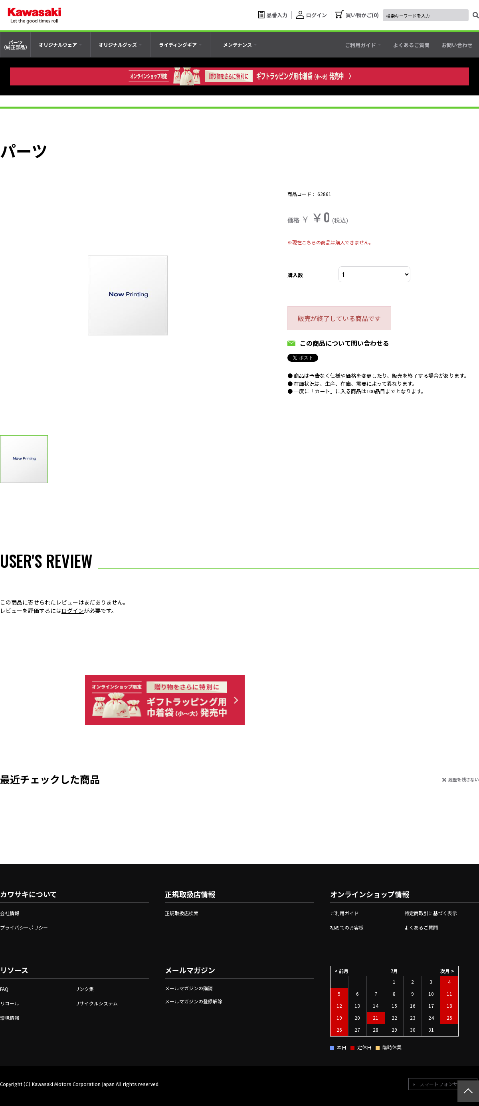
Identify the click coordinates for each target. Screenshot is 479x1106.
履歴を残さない (463, 779)
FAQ (4, 988)
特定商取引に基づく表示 (430, 913)
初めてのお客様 (347, 927)
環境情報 (9, 1017)
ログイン (72, 610)
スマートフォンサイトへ (446, 1083)
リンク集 (84, 988)
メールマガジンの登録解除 (193, 1001)
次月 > (447, 970)
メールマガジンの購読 (189, 988)
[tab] (60, 44)
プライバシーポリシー (24, 927)
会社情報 (9, 913)
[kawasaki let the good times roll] (34, 15)
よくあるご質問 (421, 927)
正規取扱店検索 (181, 913)
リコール (9, 1003)
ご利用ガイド (344, 913)
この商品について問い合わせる (344, 343)
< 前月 (341, 970)
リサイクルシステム (96, 1003)
